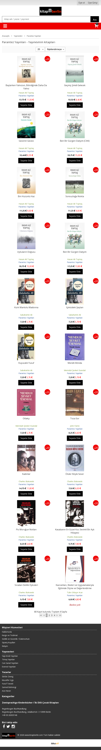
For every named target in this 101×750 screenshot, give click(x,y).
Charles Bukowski (26, 481)
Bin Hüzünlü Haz (26, 196)
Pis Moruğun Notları (26, 529)
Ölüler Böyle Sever (75, 474)
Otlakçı (26, 418)
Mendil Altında (75, 362)
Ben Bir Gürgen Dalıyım (74, 251)
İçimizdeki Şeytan (74, 307)
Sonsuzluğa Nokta (75, 196)
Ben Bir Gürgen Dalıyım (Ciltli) (75, 140)
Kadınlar (26, 474)
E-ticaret (46, 743)
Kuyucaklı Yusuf (26, 362)
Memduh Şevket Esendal (75, 370)
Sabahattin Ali (26, 315)
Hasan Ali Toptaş (26, 92)
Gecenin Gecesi (26, 140)
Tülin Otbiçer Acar (75, 592)
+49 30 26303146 (9, 715)
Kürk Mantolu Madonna (26, 307)
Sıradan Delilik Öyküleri (26, 585)
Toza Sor (74, 418)
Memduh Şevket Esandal (26, 426)
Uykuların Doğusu (26, 251)
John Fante (75, 426)
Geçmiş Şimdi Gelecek (74, 85)
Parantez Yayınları (26, 95)
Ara (94, 19)
